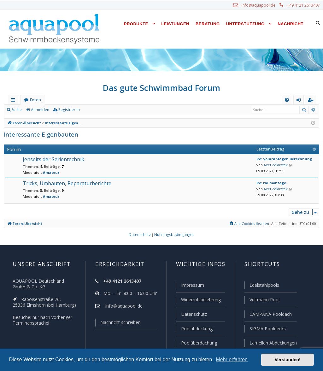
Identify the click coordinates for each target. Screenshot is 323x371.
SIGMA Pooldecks (267, 329)
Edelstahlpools (264, 285)
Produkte (138, 23)
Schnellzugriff (14, 101)
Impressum (193, 285)
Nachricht (290, 23)
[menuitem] (287, 100)
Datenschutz (194, 314)
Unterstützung (246, 23)
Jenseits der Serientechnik (53, 159)
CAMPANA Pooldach (270, 314)
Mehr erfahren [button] (232, 359)
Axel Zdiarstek (274, 164)
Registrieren (68, 109)
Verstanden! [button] (288, 359)
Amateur (49, 172)
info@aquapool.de (260, 5)
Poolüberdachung (199, 343)
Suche (16, 109)
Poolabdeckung (197, 329)
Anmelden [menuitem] (300, 101)
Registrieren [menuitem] (311, 101)
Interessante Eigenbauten (39, 134)
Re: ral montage (270, 182)
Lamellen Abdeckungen (273, 343)
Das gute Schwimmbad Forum (162, 87)
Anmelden (40, 109)
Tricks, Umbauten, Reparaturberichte (66, 183)
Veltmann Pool (264, 300)
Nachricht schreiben (121, 322)
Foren (35, 100)
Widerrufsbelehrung (202, 300)
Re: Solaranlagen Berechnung (281, 158)
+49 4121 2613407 (304, 5)
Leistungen (177, 23)
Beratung (208, 23)
